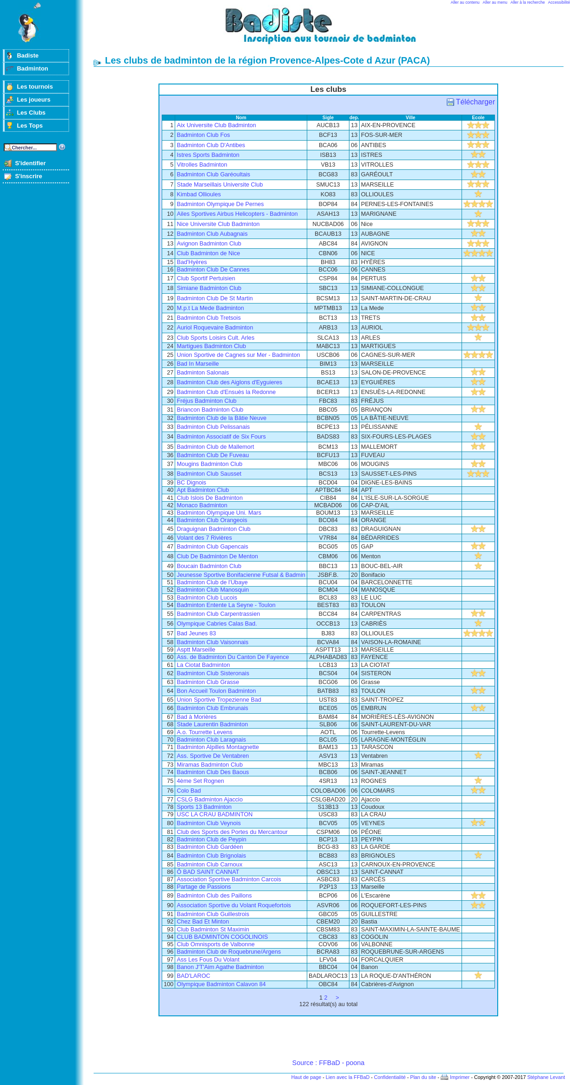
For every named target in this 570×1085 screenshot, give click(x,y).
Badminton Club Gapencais (212, 546)
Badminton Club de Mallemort (215, 447)
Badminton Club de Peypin (212, 839)
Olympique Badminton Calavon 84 (221, 984)
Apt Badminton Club (203, 490)
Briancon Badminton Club (210, 410)
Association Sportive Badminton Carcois (229, 879)
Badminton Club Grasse (208, 682)
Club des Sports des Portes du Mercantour (232, 832)
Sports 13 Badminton (204, 807)
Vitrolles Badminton (202, 164)
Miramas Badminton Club (210, 765)
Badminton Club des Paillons (214, 895)
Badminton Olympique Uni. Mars (219, 513)
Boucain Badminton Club (209, 566)
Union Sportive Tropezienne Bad (219, 700)
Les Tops (30, 125)
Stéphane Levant (546, 1077)
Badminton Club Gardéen (210, 847)
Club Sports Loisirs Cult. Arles (215, 338)
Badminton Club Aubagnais (212, 234)
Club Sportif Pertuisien (206, 278)
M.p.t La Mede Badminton (210, 308)
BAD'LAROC (193, 976)
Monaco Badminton (202, 505)
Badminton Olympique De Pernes (220, 204)
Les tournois (35, 86)
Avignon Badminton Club (209, 243)
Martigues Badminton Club (211, 346)
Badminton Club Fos (203, 135)
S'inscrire (28, 176)
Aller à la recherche (528, 2)
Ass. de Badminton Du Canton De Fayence (233, 657)
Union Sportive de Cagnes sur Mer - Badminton (238, 355)
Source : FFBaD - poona (328, 1062)
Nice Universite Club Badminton (218, 224)
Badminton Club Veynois (209, 823)
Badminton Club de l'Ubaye (212, 582)
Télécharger (475, 102)
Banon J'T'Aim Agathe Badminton (220, 967)
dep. (354, 117)
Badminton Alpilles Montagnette (218, 747)
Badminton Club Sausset (209, 474)
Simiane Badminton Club (209, 288)
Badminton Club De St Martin (215, 298)
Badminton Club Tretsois (209, 318)
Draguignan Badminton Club (214, 529)
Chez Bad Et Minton (203, 921)
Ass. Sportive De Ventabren (213, 756)
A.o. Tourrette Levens (205, 732)
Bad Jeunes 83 (196, 633)
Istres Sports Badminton (208, 155)
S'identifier (30, 163)
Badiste (27, 55)
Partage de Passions (204, 887)
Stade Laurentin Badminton (212, 724)
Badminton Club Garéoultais (213, 174)
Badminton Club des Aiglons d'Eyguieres (230, 382)
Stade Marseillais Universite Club (220, 184)
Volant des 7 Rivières (204, 538)
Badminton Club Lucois (207, 597)
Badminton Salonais (203, 372)
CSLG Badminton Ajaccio (210, 799)
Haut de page (306, 1077)
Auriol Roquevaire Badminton (215, 327)
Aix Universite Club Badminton (216, 125)
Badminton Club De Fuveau (213, 455)
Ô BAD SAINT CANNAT (208, 872)
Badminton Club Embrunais (212, 708)
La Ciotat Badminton (203, 665)
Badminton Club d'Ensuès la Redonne (226, 392)
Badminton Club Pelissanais (213, 427)
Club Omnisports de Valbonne (216, 944)
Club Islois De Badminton (210, 498)
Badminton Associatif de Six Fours (221, 436)
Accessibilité (559, 2)
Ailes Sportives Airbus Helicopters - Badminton (237, 214)
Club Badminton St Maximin (213, 929)
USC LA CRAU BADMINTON (215, 814)
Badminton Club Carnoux (209, 864)
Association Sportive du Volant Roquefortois (234, 905)
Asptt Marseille (196, 649)
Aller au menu (495, 2)
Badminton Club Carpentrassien (218, 614)
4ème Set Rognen (200, 781)
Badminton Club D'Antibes (211, 145)
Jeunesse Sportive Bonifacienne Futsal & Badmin (241, 575)
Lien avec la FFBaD (348, 1077)
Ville (411, 117)
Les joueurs (34, 99)
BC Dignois (191, 482)
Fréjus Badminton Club (207, 401)
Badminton (32, 68)
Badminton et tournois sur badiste (332, 30)
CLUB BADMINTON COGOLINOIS (222, 937)
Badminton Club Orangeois (212, 520)
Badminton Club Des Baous (213, 772)
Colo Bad (189, 791)
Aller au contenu (465, 2)
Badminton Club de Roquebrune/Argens (229, 952)
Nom (241, 117)
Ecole (478, 117)
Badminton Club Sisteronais (213, 673)
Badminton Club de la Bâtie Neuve (221, 418)
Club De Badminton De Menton (217, 556)
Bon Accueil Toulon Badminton (216, 691)
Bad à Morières (197, 717)
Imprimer (460, 1077)
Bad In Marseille (198, 364)
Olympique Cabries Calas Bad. (217, 623)
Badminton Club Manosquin (213, 590)
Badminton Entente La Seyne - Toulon (226, 605)
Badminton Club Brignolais (211, 855)
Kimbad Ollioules (199, 194)
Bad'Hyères (192, 262)
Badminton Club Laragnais (211, 739)
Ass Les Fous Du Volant (208, 959)
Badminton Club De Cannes (213, 269)
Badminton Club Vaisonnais (213, 642)
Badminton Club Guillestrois (213, 914)
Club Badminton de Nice (208, 253)
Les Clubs (31, 112)
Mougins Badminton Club (209, 464)
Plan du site (423, 1077)
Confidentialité (389, 1077)
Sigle (328, 117)
